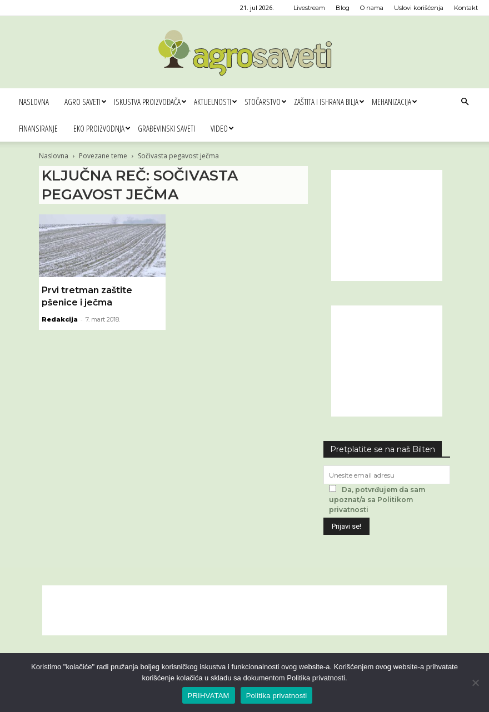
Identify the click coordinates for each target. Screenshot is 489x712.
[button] (464, 102)
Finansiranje (38, 128)
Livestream (309, 8)
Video (222, 128)
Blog (343, 8)
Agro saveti (85, 101)
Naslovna (34, 101)
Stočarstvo (265, 101)
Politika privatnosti (276, 695)
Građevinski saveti (166, 128)
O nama (371, 8)
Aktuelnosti (215, 101)
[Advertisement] (386, 225)
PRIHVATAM (208, 695)
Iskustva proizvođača (150, 101)
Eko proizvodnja (101, 128)
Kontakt (466, 8)
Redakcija (60, 319)
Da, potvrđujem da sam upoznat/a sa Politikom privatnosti (377, 499)
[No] (475, 682)
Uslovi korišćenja (418, 8)
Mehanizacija (394, 101)
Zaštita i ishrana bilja (329, 101)
